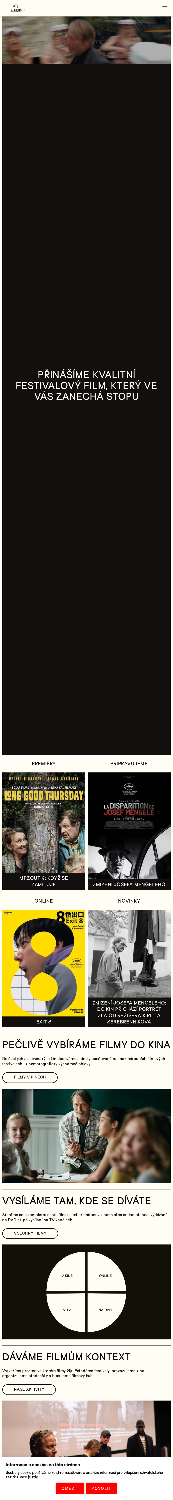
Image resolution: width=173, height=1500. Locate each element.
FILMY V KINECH (30, 1077)
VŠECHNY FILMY (30, 1233)
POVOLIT (101, 1488)
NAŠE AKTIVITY (29, 1389)
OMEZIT (70, 1488)
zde (35, 1477)
